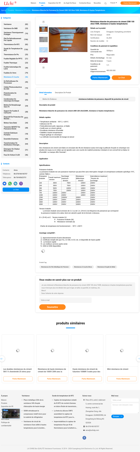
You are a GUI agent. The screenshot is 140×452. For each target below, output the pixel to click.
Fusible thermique (16, 63)
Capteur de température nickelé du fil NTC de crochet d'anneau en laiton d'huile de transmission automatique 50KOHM (65, 403)
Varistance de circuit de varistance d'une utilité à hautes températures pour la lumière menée (35, 425)
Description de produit (63, 92)
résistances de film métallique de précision (55, 267)
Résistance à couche (16, 77)
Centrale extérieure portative (16, 134)
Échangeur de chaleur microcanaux (16, 150)
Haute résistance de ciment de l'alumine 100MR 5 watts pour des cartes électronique (86, 371)
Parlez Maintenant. (130, 3)
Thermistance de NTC (16, 44)
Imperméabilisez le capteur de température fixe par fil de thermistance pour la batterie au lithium (65, 425)
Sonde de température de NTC (16, 49)
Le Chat (16, 190)
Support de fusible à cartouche (16, 112)
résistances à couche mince (83, 267)
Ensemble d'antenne (16, 139)
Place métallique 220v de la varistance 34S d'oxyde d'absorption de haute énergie (34, 403)
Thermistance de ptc (16, 54)
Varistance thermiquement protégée (16, 33)
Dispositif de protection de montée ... (16, 118)
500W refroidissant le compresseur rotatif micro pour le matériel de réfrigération (35, 414)
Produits (4, 403)
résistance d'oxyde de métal (106, 267)
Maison (3, 400)
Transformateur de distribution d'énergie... (16, 144)
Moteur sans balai (16, 123)
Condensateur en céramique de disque (16, 100)
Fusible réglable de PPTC (16, 59)
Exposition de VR (7, 406)
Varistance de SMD (16, 28)
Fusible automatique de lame (16, 68)
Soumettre (52, 307)
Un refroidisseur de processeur (16, 82)
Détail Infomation (45, 92)
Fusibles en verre (16, 73)
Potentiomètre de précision (16, 94)
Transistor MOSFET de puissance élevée (16, 128)
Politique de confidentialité (6, 424)
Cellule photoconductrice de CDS (16, 88)
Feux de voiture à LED (16, 155)
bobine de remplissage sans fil (16, 106)
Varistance (16, 24)
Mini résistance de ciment (117, 369)
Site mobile (5, 419)
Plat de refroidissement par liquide (16, 39)
